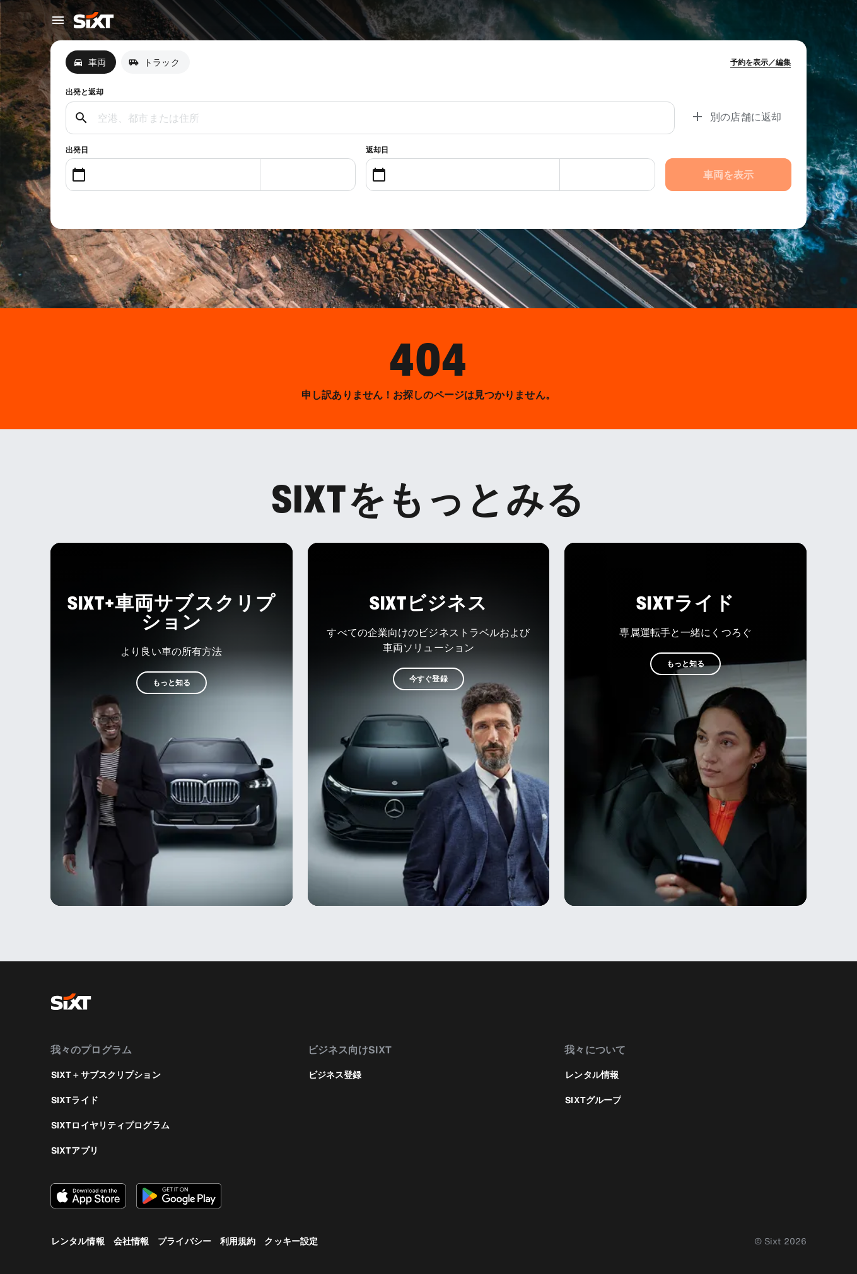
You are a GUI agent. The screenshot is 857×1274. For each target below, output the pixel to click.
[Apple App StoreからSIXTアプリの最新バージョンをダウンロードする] (88, 1195)
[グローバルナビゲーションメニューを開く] (58, 20)
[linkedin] (791, 1002)
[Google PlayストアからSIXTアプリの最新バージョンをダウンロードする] (178, 1195)
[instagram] (761, 1002)
